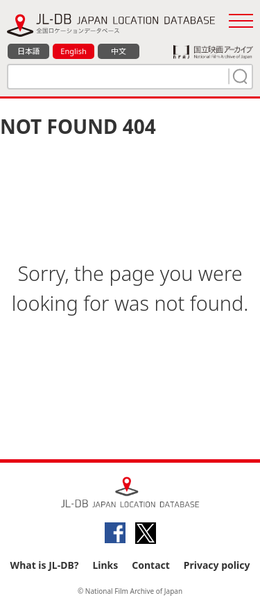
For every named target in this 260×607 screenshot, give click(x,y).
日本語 (28, 51)
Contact (151, 565)
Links (105, 565)
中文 (118, 51)
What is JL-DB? (44, 565)
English (73, 51)
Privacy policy (217, 565)
